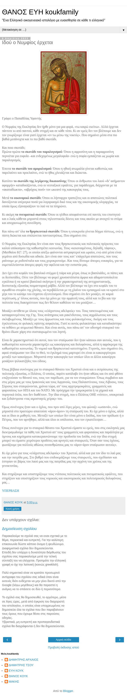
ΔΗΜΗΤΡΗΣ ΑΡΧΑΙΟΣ (23, 659)
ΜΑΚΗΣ (14, 681)
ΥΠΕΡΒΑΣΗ (10, 490)
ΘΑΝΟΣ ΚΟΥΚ (18, 676)
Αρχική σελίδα (63, 639)
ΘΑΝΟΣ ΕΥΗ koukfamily (40, 12)
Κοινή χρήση (12, 508)
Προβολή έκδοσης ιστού (63, 647)
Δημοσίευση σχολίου (19, 529)
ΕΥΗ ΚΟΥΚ (16, 670)
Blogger (68, 691)
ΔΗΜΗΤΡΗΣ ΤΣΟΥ (21, 665)
